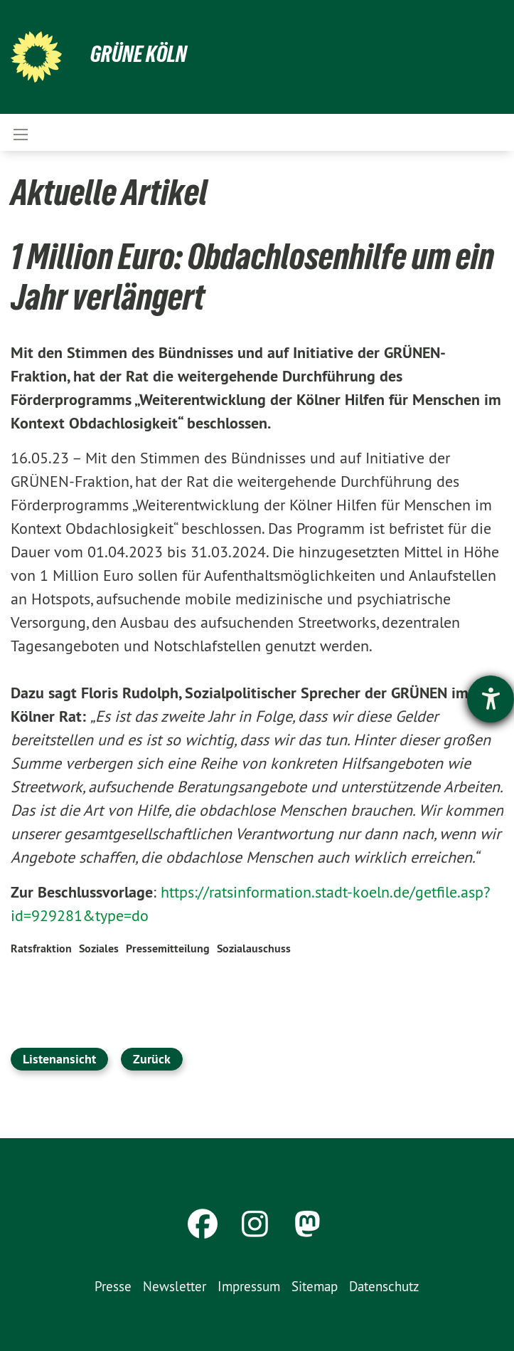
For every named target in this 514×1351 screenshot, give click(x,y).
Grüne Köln (138, 54)
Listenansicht (59, 1059)
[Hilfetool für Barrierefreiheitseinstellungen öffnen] (490, 699)
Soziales (99, 948)
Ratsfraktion (41, 948)
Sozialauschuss (254, 948)
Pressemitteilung (168, 948)
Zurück (152, 1059)
